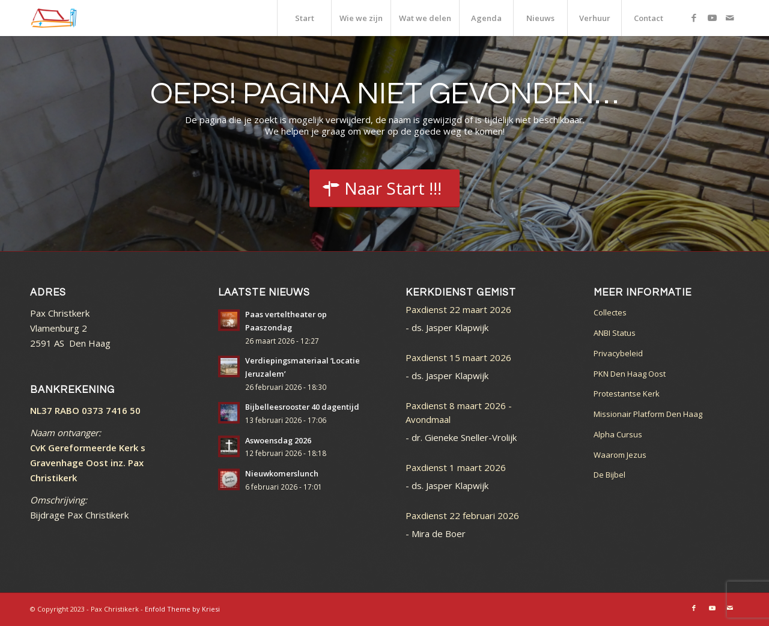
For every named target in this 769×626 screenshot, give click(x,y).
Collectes (610, 312)
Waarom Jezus (620, 454)
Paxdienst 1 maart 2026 (456, 467)
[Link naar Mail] (730, 17)
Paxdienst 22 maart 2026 (458, 309)
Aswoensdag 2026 (278, 440)
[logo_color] (54, 18)
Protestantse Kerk (627, 393)
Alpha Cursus (618, 434)
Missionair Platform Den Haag (648, 414)
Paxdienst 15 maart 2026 (458, 357)
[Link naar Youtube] (712, 17)
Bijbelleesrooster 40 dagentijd (302, 406)
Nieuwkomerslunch (281, 473)
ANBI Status (615, 332)
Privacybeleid (618, 353)
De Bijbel (609, 474)
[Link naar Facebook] (694, 17)
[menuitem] (304, 18)
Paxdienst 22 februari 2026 (462, 515)
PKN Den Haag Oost (630, 373)
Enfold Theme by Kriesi (182, 608)
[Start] (384, 188)
